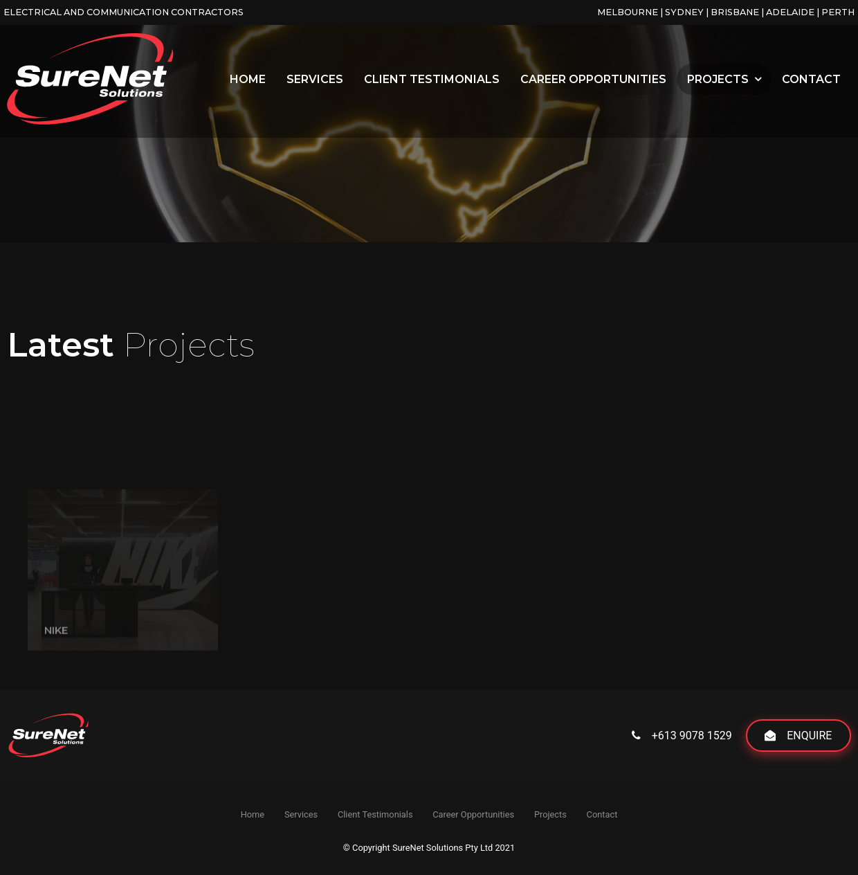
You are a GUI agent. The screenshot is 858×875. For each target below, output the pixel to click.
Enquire (809, 735)
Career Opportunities (593, 79)
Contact (811, 79)
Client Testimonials (432, 79)
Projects (718, 79)
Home (248, 79)
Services (314, 79)
